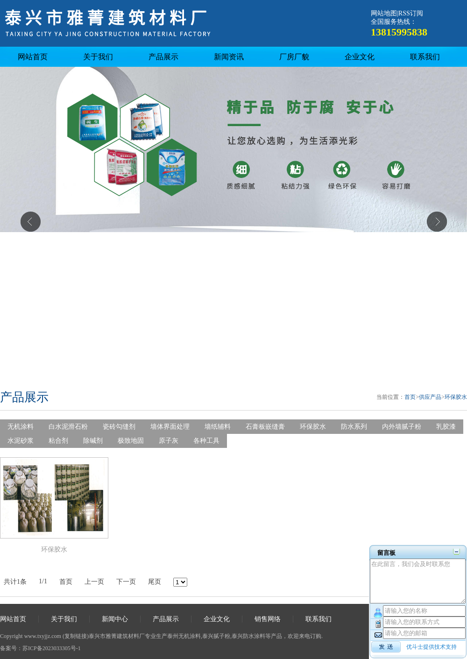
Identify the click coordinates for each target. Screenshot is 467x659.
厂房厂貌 (294, 57)
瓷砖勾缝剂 (119, 426)
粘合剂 (58, 440)
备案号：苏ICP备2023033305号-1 (40, 648)
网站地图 (384, 13)
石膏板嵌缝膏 (265, 426)
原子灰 (168, 440)
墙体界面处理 (170, 426)
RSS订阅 (410, 13)
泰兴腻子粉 (216, 636)
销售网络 (268, 619)
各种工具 (206, 440)
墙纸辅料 (218, 426)
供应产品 (430, 397)
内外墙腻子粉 (401, 426)
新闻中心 (115, 619)
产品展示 (163, 57)
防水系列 (354, 426)
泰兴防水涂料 (248, 636)
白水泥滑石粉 (68, 426)
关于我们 (98, 57)
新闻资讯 (229, 57)
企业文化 (360, 57)
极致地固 (131, 440)
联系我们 (425, 57)
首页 (410, 397)
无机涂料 (20, 426)
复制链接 (75, 636)
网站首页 (33, 57)
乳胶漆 (446, 426)
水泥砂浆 (20, 440)
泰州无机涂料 (184, 636)
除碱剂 (93, 440)
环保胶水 (456, 397)
